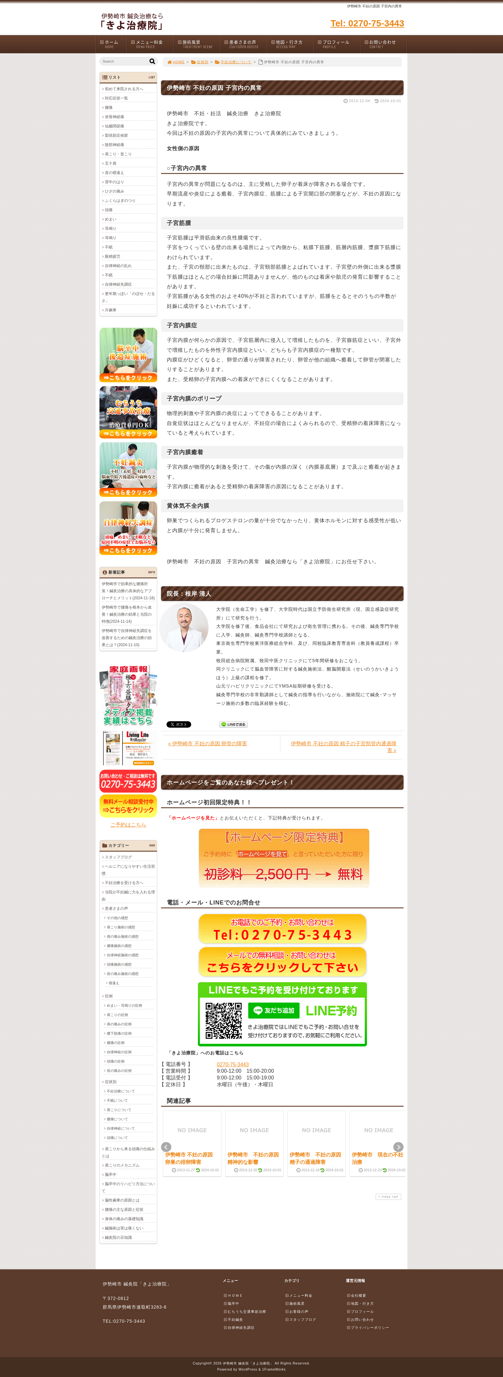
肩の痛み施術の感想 (123, 936)
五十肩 (110, 163)
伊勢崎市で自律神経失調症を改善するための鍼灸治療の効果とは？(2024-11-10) (127, 637)
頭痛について (117, 1137)
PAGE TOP (387, 1197)
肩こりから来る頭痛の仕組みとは (128, 1152)
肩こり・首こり (118, 154)
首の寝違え (114, 172)
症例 (109, 996)
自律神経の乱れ (118, 266)
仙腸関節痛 (114, 126)
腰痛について (117, 1119)
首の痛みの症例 (119, 1070)
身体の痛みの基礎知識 (124, 1219)
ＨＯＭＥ (233, 1295)
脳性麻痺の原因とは (122, 1200)
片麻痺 (110, 310)
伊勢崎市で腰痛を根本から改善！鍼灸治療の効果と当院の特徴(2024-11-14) (127, 614)
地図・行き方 (292, 44)
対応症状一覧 (116, 98)
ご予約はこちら (128, 824)
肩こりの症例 (117, 1015)
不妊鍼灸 (233, 1319)
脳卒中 (110, 1174)
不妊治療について (233, 62)
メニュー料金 (152, 44)
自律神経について (121, 1128)
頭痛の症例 (115, 1061)
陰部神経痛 (114, 145)
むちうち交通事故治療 (244, 1311)
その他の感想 (117, 918)
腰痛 (109, 107)
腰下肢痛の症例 (119, 1033)
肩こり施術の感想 (121, 927)
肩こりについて (119, 1110)
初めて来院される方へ (124, 89)
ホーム (113, 44)
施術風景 (198, 44)
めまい (110, 219)
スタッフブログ (118, 857)
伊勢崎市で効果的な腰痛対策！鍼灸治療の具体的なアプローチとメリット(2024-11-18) (128, 591)
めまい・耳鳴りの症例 (124, 1005)
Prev (166, 1147)
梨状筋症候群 (116, 135)
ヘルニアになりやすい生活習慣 (128, 870)
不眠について (117, 1100)
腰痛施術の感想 (119, 946)
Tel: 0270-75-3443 (367, 23)
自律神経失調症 (118, 284)
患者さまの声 (245, 44)
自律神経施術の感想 (123, 955)
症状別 (200, 62)
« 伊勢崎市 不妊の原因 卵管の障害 (207, 743)
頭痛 (109, 210)
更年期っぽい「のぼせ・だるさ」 (128, 297)
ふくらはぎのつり (120, 200)
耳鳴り (110, 228)
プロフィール (338, 44)
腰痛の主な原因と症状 (124, 1209)
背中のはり (114, 182)
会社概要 (356, 1295)
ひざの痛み (114, 191)
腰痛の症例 (115, 1042)
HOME (176, 62)
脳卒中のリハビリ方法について (128, 1187)
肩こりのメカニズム (122, 1165)
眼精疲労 (112, 256)
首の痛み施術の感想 (123, 973)
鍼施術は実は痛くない (124, 1228)
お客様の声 (297, 1311)
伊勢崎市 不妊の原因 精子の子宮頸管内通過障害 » (343, 747)
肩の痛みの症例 (119, 1024)
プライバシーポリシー (367, 1327)
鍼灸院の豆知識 (118, 1237)
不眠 (109, 247)
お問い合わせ (385, 44)
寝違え (114, 983)
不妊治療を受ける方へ (124, 882)
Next (398, 1147)
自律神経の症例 (119, 1052)
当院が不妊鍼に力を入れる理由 (128, 895)
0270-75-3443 (233, 1064)
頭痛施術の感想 (119, 964)
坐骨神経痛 (114, 117)
